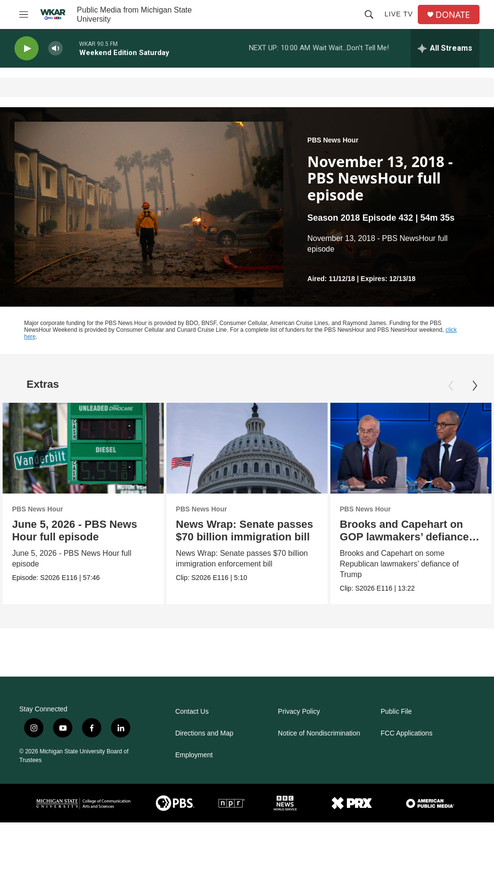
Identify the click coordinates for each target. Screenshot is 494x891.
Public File (396, 711)
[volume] (55, 48)
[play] (26, 48)
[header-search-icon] (369, 14)
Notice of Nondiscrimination (319, 733)
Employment (194, 755)
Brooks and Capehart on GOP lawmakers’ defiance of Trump (409, 536)
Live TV (398, 14)
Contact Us (191, 711)
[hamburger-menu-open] (23, 14)
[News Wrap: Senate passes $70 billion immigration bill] (255, 448)
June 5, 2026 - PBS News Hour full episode (74, 530)
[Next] (475, 386)
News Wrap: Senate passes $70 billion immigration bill (252, 530)
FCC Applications (406, 733)
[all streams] (445, 48)
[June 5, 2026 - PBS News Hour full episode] (83, 448)
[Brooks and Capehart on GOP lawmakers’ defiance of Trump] (409, 448)
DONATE (453, 15)
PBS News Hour (332, 140)
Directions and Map (204, 733)
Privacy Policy (299, 711)
